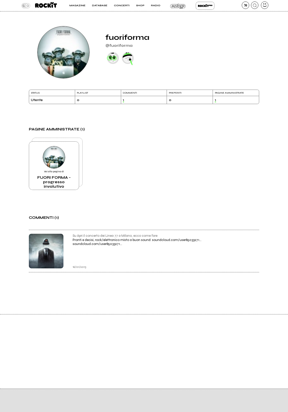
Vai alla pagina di (54, 167)
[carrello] (245, 5)
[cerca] (254, 5)
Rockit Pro (205, 6)
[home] (46, 5)
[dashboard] (264, 5)
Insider (178, 5)
